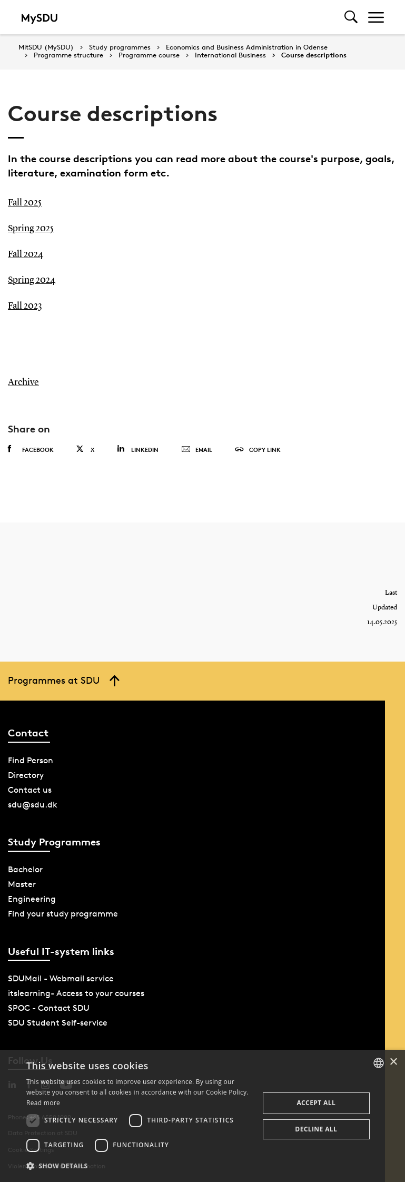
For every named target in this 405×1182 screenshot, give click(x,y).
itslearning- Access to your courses (76, 991)
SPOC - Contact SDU (49, 1005)
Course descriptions (314, 55)
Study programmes (120, 47)
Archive (23, 380)
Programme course (149, 55)
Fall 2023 (25, 304)
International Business (230, 55)
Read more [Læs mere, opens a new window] (43, 1102)
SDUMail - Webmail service (61, 976)
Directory (26, 772)
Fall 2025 (25, 203)
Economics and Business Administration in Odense (247, 47)
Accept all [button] (316, 1102)
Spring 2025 (31, 228)
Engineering (32, 896)
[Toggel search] (351, 17)
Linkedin (138, 446)
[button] (139, 1166)
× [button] (393, 1062)
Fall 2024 (25, 253)
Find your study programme (63, 910)
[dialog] (202, 1116)
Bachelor (25, 866)
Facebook (31, 446)
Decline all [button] (316, 1129)
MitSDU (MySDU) (46, 47)
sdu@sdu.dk (32, 801)
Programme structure (68, 55)
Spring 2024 (31, 278)
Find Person (30, 757)
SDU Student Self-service (57, 1020)
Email (196, 447)
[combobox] (378, 1063)
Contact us (30, 787)
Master (22, 881)
